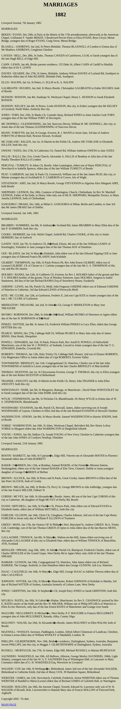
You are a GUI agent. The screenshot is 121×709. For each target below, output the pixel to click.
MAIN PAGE (8, 704)
